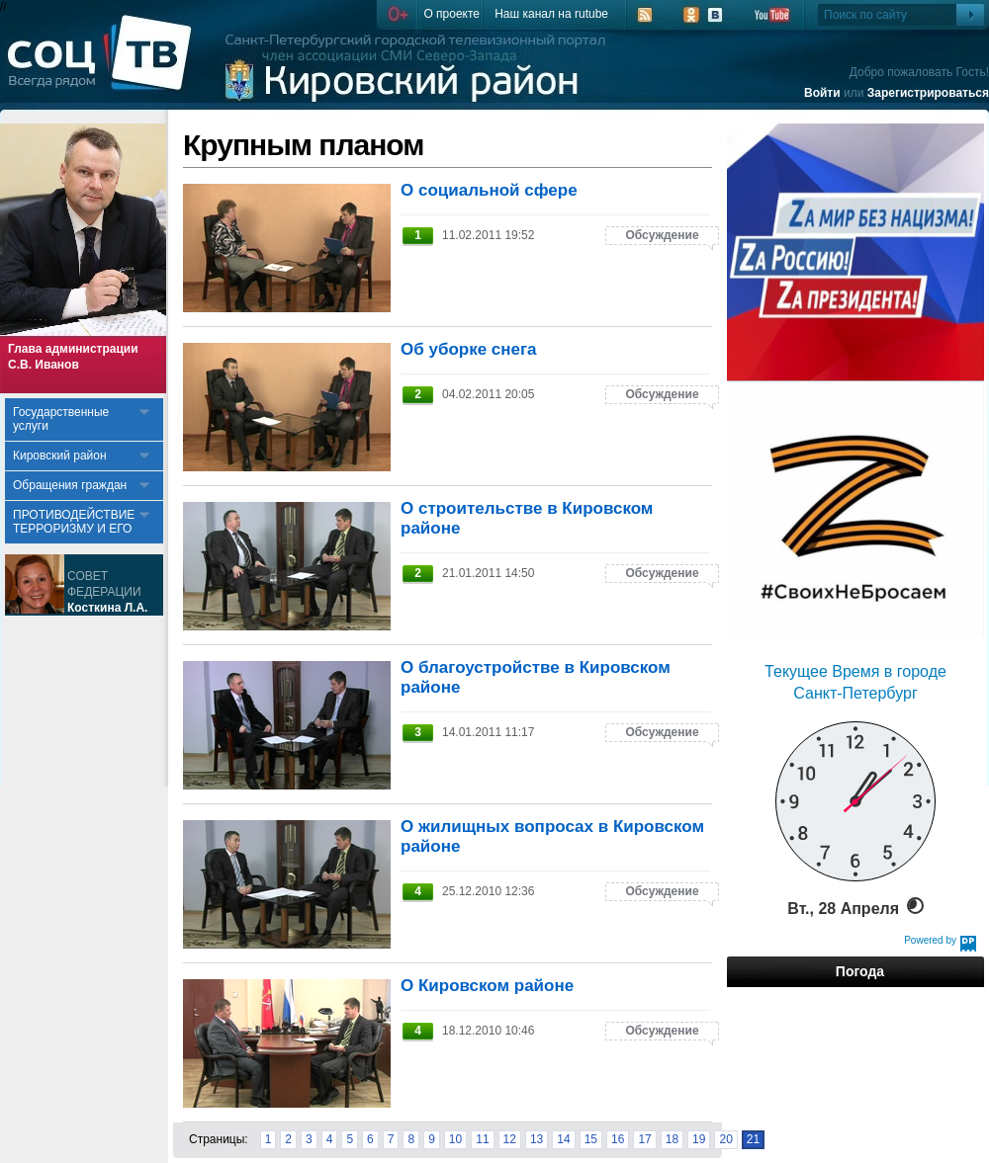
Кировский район (60, 455)
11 (482, 1139)
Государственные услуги (61, 419)
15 (590, 1139)
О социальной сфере (489, 190)
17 (644, 1139)
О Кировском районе (487, 985)
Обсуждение (661, 235)
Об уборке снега (469, 349)
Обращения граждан (70, 485)
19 (698, 1139)
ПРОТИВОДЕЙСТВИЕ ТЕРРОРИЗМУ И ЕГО (74, 522)
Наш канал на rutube (551, 14)
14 (563, 1139)
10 (455, 1139)
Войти (822, 93)
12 (509, 1139)
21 (753, 1139)
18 (672, 1139)
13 (536, 1139)
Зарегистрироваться (928, 93)
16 (617, 1139)
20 (725, 1139)
